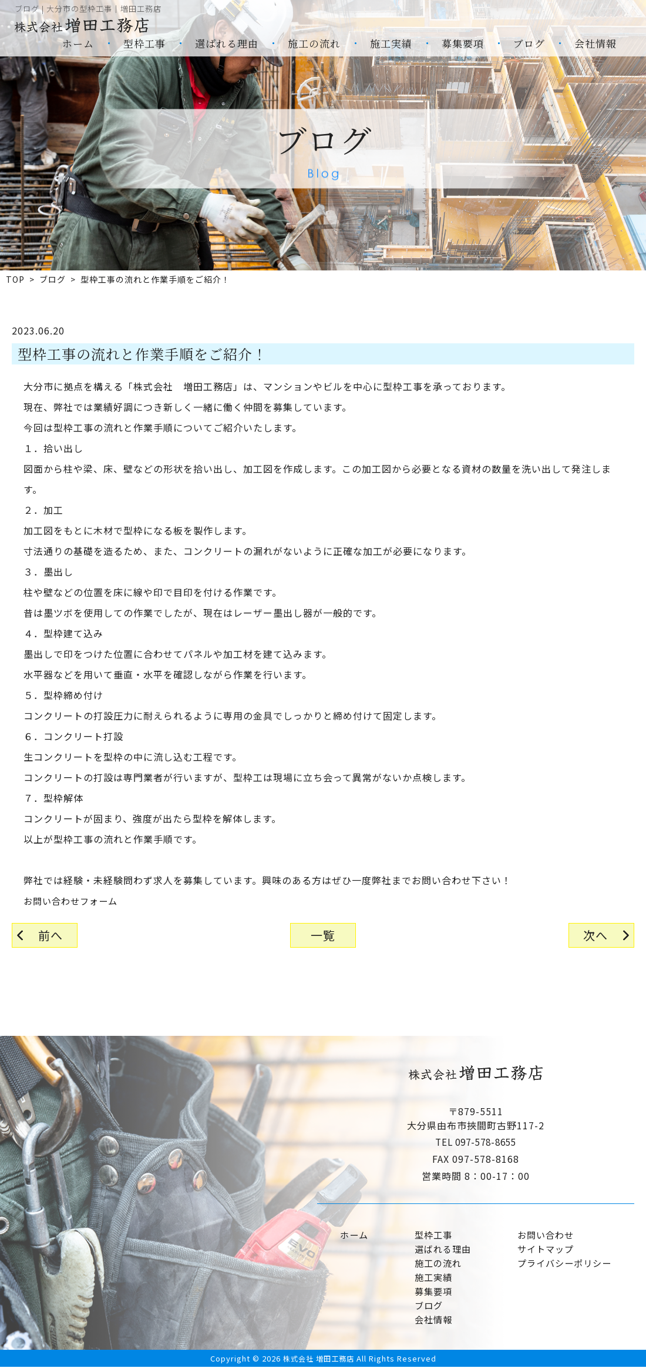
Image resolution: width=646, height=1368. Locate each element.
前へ (50, 935)
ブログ (529, 43)
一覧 (323, 935)
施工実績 (391, 43)
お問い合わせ (543, 1235)
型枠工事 (144, 43)
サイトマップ (543, 1249)
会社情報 (595, 43)
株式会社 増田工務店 (318, 1358)
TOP (15, 279)
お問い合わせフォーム (73, 901)
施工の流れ (314, 43)
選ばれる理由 (226, 43)
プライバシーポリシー (563, 1263)
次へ (595, 935)
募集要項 (463, 43)
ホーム (78, 43)
